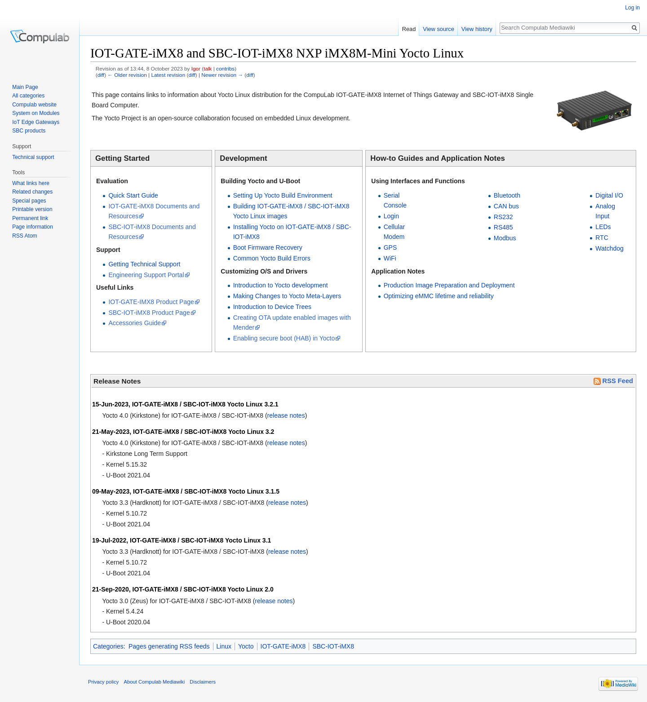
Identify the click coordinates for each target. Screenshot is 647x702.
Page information (32, 227)
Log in (632, 7)
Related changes (32, 192)
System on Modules (35, 113)
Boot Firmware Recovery (267, 247)
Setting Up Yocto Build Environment (282, 195)
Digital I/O (609, 195)
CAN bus (506, 206)
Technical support (33, 157)
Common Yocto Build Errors (271, 258)
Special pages (29, 201)
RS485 (503, 227)
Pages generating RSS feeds (169, 646)
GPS (390, 247)
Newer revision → (222, 75)
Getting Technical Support (144, 264)
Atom (31, 236)
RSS (17, 236)
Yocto (246, 646)
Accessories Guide (134, 323)
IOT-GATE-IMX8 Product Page (151, 301)
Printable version (32, 209)
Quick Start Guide (133, 195)
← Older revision (127, 75)
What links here (30, 183)
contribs (225, 68)
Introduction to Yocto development (280, 285)
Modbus (505, 238)
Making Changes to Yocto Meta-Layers (287, 296)
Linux (224, 646)
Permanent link (30, 218)
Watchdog (609, 248)
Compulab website (34, 105)
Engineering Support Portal (146, 274)
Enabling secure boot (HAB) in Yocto (284, 338)
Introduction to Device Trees (272, 306)
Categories (108, 646)
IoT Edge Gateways (35, 122)
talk (208, 68)
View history (476, 29)
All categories (28, 96)
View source (438, 29)
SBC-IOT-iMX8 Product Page (149, 312)
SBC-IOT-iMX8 (333, 646)
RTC (601, 237)
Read (409, 29)
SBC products (28, 131)
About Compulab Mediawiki (154, 681)
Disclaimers (203, 681)
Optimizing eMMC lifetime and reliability (439, 296)
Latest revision (168, 75)
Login (391, 216)
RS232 (503, 217)
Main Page (25, 87)
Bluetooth (507, 195)
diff (100, 75)
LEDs (603, 226)
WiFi (390, 258)
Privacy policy (103, 681)
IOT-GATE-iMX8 (283, 646)
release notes (286, 415)
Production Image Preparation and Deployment (449, 285)
